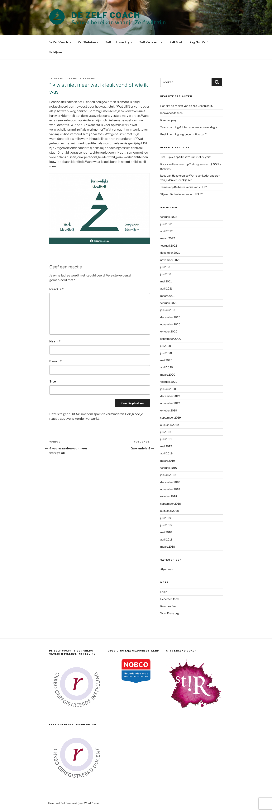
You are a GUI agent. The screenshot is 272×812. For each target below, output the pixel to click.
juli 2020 (165, 345)
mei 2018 (166, 532)
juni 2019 (166, 439)
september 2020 (170, 338)
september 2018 (170, 503)
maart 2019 (167, 460)
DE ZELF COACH (105, 15)
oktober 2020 (168, 331)
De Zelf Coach (60, 42)
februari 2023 (168, 216)
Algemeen (166, 569)
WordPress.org (169, 613)
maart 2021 (167, 295)
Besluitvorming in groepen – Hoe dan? (183, 134)
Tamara (89, 78)
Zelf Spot (175, 42)
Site (52, 381)
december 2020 (170, 317)
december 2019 (170, 396)
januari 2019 (168, 474)
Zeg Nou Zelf (199, 42)
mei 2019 (166, 446)
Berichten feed (169, 599)
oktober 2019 (168, 410)
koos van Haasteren (172, 175)
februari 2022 (168, 245)
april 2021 (166, 288)
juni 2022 (166, 224)
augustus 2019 (169, 424)
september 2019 (170, 417)
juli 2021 (165, 267)
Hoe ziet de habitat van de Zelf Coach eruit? (186, 105)
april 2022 (166, 231)
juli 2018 (165, 518)
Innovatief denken (171, 112)
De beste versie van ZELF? (190, 187)
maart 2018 (167, 546)
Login (163, 591)
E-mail (55, 361)
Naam (54, 341)
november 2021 (170, 260)
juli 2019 (165, 432)
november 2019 (170, 403)
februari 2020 (168, 381)
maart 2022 (167, 238)
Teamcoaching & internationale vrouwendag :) (188, 127)
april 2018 (166, 539)
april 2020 (166, 367)
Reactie (56, 289)
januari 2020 (168, 389)
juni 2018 (166, 525)
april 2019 (166, 453)
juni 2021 (165, 274)
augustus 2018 (169, 510)
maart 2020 (167, 374)
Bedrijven (55, 52)
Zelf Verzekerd (151, 42)
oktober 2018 (168, 496)
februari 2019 (168, 467)
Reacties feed (168, 606)
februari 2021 (168, 302)
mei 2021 (166, 281)
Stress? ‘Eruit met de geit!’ (195, 157)
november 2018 (170, 489)
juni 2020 (166, 353)
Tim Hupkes (167, 157)
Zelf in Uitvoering (119, 42)
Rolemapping (168, 120)
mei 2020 (166, 360)
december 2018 (170, 482)
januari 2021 (167, 310)
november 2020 (170, 324)
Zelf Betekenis (88, 42)
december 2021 (170, 252)
